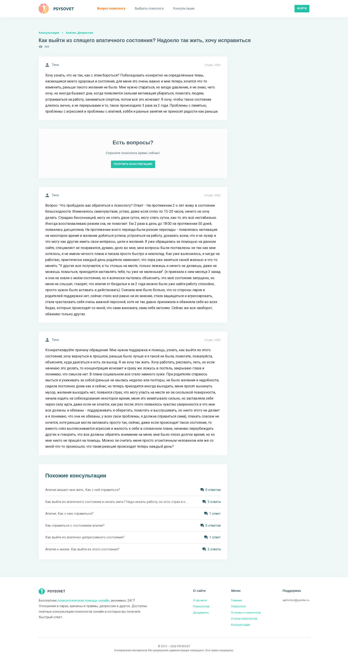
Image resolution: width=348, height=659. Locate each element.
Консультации (49, 32)
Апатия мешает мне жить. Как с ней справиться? (82, 490)
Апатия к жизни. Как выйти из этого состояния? (82, 549)
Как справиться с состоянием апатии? (75, 526)
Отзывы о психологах (246, 612)
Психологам (201, 606)
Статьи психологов (244, 618)
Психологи (238, 606)
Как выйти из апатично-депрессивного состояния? (85, 537)
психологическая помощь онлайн (83, 600)
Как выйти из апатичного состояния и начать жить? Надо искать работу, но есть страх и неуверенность (116, 502)
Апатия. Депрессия (79, 32)
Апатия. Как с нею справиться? (69, 514)
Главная (236, 600)
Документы (201, 612)
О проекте (200, 600)
